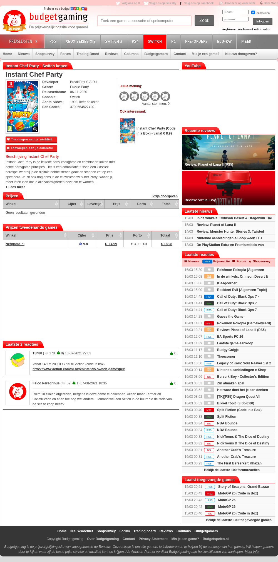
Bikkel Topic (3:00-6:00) (229, 403)
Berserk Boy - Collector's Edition (236, 377)
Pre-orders (197, 41)
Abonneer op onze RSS (239, 3)
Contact (179, 54)
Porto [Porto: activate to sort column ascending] (141, 204)
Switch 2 (114, 41)
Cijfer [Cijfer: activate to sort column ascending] (72, 204)
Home (7, 54)
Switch (155, 41)
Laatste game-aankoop (228, 343)
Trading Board (87, 54)
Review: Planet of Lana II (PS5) (235, 330)
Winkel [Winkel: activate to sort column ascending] (11, 204)
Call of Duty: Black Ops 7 (230, 303)
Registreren (229, 29)
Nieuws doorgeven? (241, 54)
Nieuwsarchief (81, 531)
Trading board (144, 531)
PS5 (53, 41)
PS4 (136, 41)
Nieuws (23, 54)
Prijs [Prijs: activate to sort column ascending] (116, 204)
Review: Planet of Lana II (216, 225)
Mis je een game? (205, 54)
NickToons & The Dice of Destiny (236, 437)
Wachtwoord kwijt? (249, 29)
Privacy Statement (153, 539)
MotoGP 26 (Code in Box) (238, 493)
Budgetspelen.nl (216, 539)
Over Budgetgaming (103, 539)
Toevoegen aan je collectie (30, 148)
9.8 (83, 244)
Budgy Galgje (221, 350)
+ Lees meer (15, 187)
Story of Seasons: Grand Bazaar (243, 487)
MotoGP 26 (226, 500)
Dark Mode (271, 3)
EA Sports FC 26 (223, 337)
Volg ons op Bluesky (163, 3)
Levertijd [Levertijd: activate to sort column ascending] (94, 204)
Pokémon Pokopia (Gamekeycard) (237, 323)
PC (174, 41)
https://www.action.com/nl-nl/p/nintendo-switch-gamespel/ (79, 369)
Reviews (111, 54)
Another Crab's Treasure (230, 450)
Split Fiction (220, 417)
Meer (247, 41)
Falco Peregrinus (46, 383)
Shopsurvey (44, 54)
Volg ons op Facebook (199, 3)
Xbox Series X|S (81, 41)
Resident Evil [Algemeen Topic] (235, 290)
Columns (131, 54)
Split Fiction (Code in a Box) (233, 410)
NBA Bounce (220, 423)
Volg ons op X (130, 3)
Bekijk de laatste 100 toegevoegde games (239, 520)
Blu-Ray (225, 41)
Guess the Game (224, 317)
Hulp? (266, 29)
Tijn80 (37, 353)
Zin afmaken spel (224, 383)
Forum (65, 54)
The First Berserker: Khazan (233, 463)
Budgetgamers (156, 54)
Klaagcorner (220, 283)
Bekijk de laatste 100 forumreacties (232, 470)
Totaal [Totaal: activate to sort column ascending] (166, 204)
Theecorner (219, 357)
